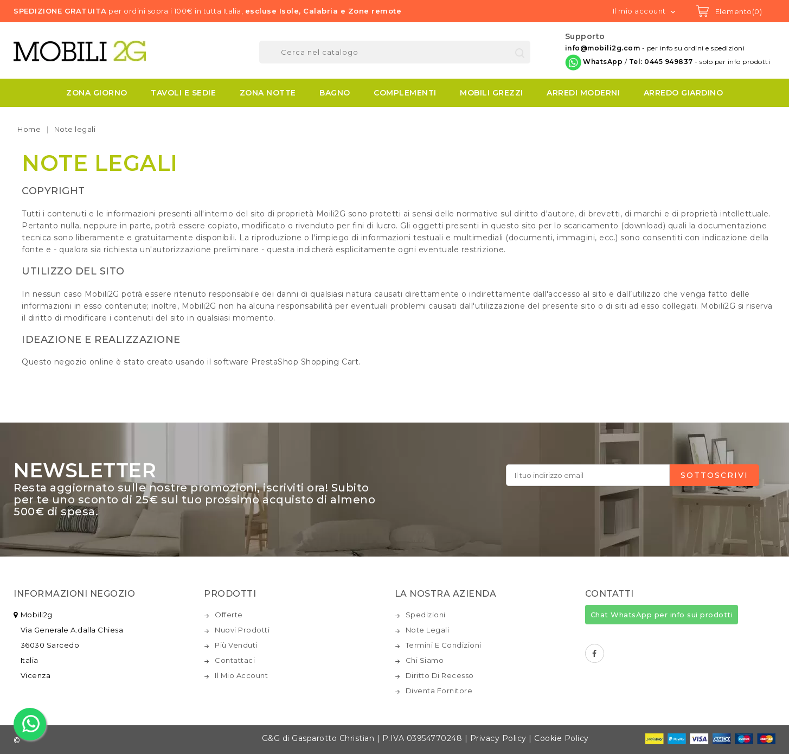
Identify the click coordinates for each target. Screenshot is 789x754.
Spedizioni (426, 614)
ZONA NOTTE (268, 93)
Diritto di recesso (440, 675)
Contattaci (235, 660)
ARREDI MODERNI (583, 93)
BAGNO (334, 93)
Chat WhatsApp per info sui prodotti (662, 614)
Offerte (229, 614)
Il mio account (241, 675)
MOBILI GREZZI (491, 93)
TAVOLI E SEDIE (183, 93)
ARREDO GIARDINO (683, 93)
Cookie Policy (561, 738)
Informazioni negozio (74, 594)
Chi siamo (425, 660)
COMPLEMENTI (405, 93)
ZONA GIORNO (96, 93)
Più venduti (236, 645)
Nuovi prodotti (242, 629)
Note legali (428, 629)
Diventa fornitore (439, 690)
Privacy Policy (498, 738)
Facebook (594, 653)
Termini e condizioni (444, 645)
